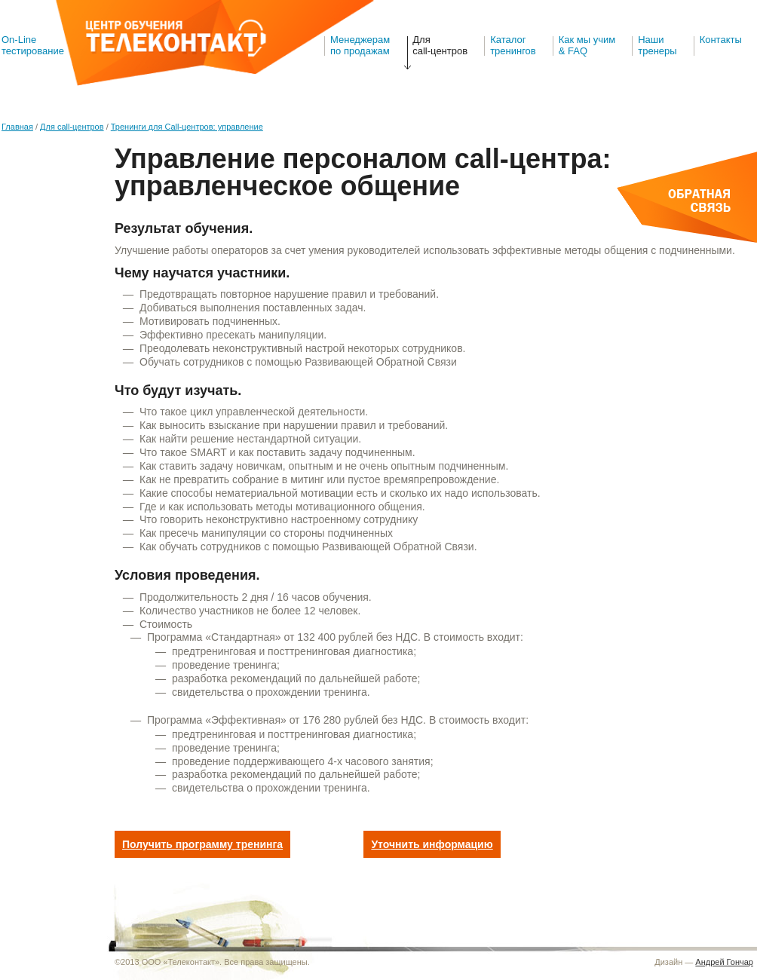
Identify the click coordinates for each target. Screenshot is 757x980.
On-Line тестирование (33, 45)
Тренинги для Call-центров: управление (187, 126)
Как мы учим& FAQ (587, 45)
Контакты (721, 39)
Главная (17, 126)
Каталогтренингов (513, 45)
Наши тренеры (657, 45)
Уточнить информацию (431, 844)
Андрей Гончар (724, 961)
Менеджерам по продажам (360, 45)
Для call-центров (439, 45)
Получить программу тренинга (202, 844)
